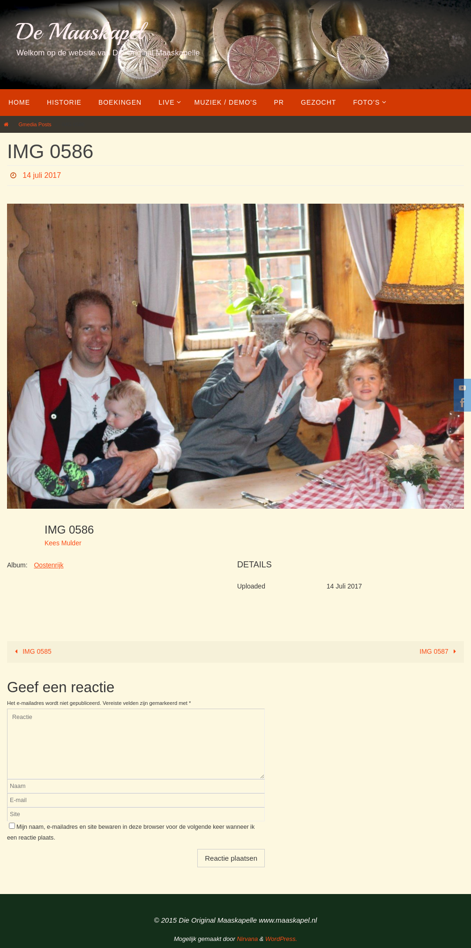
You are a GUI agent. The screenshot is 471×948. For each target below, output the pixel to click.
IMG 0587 (439, 651)
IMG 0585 (32, 651)
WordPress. (281, 938)
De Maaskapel (79, 31)
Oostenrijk (48, 565)
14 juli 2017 (41, 175)
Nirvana (247, 938)
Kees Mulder (63, 543)
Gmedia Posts (34, 124)
